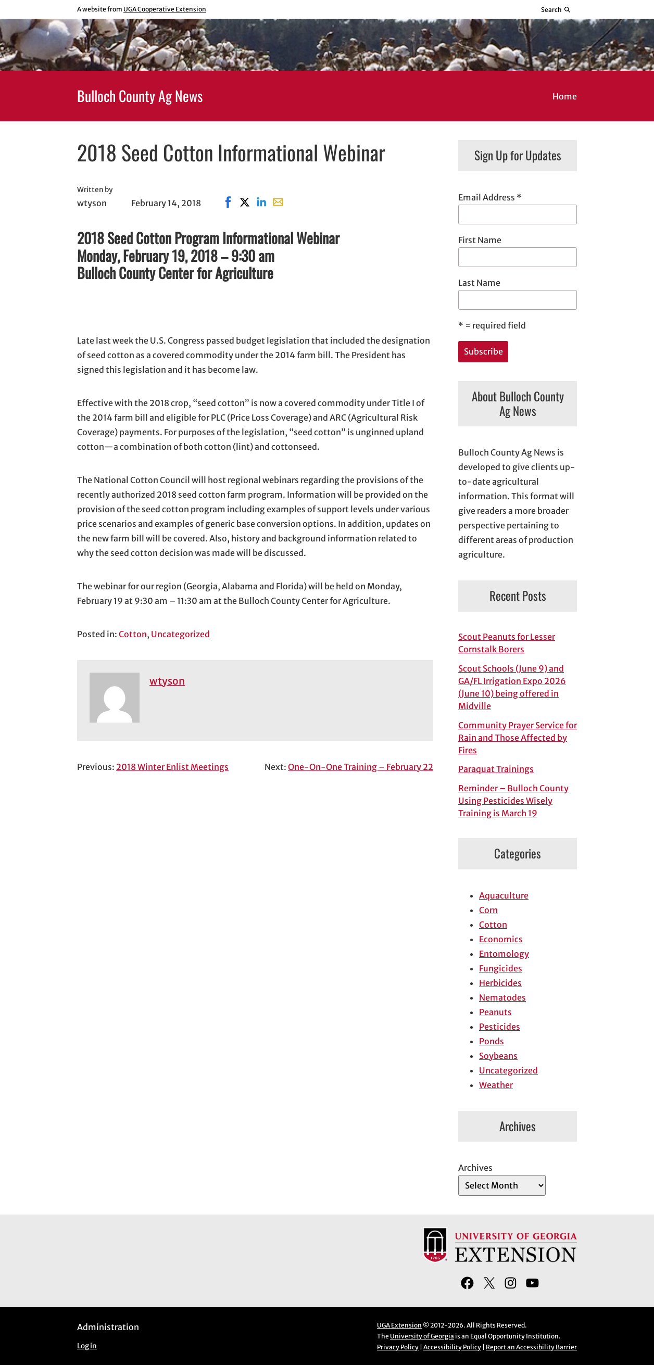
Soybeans (498, 1056)
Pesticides (499, 1026)
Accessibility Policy (452, 1347)
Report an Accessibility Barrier (531, 1347)
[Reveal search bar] (556, 9)
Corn (488, 910)
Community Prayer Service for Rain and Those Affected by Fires (517, 737)
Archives (475, 1167)
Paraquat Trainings (496, 769)
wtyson (167, 681)
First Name (479, 240)
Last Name (479, 282)
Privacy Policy (398, 1347)
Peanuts (495, 1012)
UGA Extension (399, 1325)
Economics (501, 939)
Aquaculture (504, 895)
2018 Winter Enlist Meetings (172, 767)
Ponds (491, 1041)
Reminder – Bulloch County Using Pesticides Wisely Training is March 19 (513, 800)
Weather (496, 1085)
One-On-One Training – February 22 (360, 767)
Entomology (504, 954)
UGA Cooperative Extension (164, 9)
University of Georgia (422, 1336)
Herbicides (500, 983)
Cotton (133, 634)
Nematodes (502, 997)
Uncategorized (180, 634)
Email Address (490, 197)
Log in (87, 1346)
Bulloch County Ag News (140, 95)
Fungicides (500, 968)
